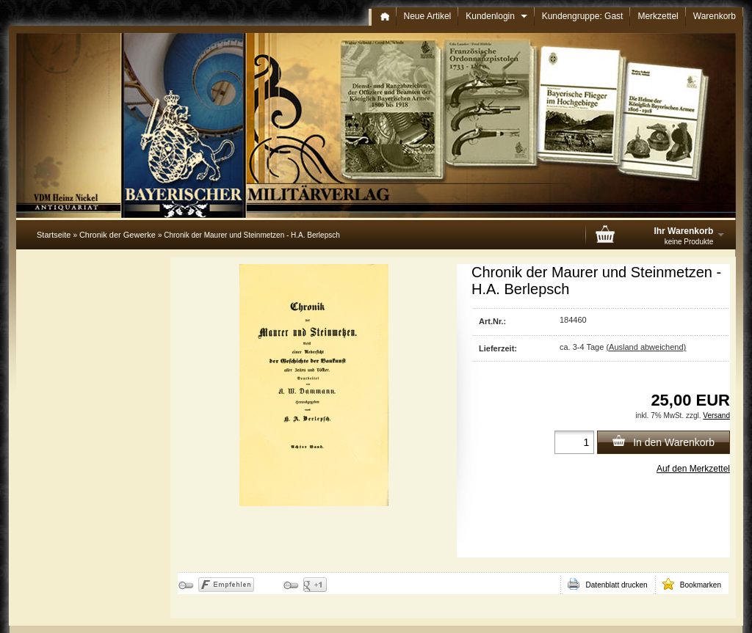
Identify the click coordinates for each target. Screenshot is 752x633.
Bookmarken (691, 584)
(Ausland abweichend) (646, 347)
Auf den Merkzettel (693, 469)
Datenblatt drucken (607, 584)
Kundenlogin (496, 16)
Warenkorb (714, 16)
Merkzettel (657, 16)
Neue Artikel (428, 16)
